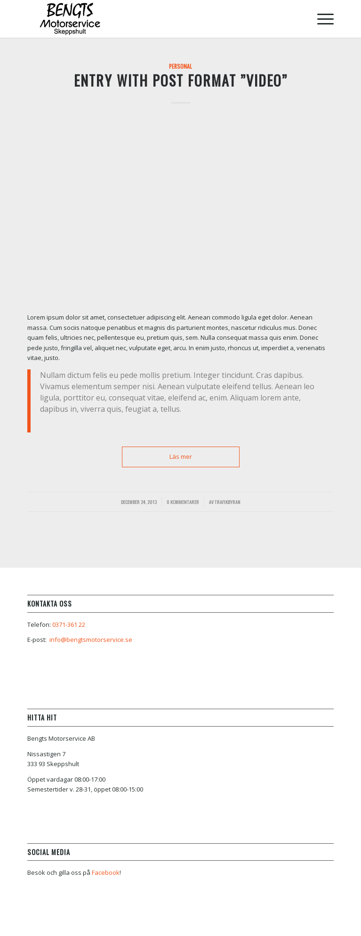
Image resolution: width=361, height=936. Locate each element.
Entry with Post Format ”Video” (181, 80)
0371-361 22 (68, 624)
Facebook (106, 872)
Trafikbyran (228, 501)
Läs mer (180, 456)
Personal (180, 66)
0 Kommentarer (183, 501)
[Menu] (321, 19)
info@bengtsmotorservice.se (90, 639)
